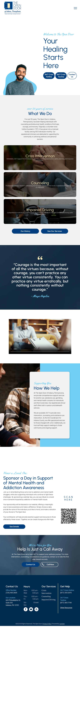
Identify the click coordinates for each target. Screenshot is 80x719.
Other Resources (66, 608)
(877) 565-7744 (66, 603)
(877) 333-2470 (66, 593)
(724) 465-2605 (11, 593)
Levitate (62, 624)
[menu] (75, 8)
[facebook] (26, 609)
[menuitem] (49, 592)
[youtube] (31, 609)
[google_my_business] (36, 609)
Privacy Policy (47, 624)
